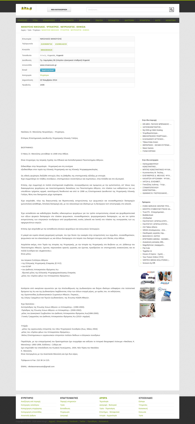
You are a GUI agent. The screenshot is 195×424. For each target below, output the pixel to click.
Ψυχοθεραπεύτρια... (151, 133)
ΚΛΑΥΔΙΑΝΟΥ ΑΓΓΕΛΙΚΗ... (154, 139)
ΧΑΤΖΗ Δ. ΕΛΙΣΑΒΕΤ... (152, 182)
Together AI (147, 251)
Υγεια (35, 20)
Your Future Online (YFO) (153, 257)
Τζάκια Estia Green (150, 142)
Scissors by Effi (149, 263)
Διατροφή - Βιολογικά (108, 405)
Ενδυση (99, 20)
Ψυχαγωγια (145, 20)
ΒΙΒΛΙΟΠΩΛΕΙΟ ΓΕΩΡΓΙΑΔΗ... (155, 136)
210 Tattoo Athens (150, 227)
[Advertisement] (78, 108)
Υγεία (30, 30)
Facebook (73, 421)
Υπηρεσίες (143, 405)
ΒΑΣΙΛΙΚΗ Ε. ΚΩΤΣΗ (151, 236)
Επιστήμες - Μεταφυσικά (109, 412)
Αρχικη (24, 30)
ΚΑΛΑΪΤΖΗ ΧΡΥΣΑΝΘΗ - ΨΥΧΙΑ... (157, 179)
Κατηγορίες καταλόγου (30, 405)
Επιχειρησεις (49, 20)
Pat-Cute (146, 248)
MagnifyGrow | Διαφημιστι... (154, 245)
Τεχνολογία (104, 401)
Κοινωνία (142, 412)
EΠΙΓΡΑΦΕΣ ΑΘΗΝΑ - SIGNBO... (156, 239)
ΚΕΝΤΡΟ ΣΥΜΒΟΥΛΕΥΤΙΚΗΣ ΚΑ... (157, 209)
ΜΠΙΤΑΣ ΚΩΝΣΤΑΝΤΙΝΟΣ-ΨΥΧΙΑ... (157, 170)
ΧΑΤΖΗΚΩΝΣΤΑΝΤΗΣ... (152, 127)
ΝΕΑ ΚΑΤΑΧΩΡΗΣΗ (59, 9)
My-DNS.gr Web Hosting (153, 130)
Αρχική (52, 421)
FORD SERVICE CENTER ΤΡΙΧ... (157, 206)
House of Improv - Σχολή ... (154, 254)
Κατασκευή (143, 408)
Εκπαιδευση (113, 20)
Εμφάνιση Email (48, 70)
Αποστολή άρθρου (28, 415)
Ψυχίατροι (37, 30)
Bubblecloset (148, 215)
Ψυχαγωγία (65, 412)
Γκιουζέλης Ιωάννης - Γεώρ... (154, 185)
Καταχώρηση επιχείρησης (31, 408)
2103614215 (61, 44)
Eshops (142, 401)
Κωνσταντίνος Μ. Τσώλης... (154, 173)
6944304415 (46, 50)
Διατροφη (129, 20)
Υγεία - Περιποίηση (107, 408)
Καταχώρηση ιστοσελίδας (31, 412)
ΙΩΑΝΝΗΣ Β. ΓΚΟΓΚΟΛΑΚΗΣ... (155, 193)
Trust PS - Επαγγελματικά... (154, 212)
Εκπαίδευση (65, 408)
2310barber (147, 218)
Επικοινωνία (62, 421)
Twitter (83, 421)
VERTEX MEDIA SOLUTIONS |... (156, 260)
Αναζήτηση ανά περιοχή (30, 401)
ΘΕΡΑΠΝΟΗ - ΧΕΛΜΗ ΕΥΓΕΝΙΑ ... (157, 145)
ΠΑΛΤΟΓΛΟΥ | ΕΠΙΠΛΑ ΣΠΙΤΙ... (155, 221)
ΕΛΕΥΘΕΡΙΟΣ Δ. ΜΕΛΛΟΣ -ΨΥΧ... (157, 176)
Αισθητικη (171, 20)
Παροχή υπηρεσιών (68, 401)
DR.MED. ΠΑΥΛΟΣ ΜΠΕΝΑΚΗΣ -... (157, 124)
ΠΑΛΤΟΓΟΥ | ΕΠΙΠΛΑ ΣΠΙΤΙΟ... (156, 224)
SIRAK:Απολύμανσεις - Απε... (155, 230)
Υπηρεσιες (22, 20)
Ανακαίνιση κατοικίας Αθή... (154, 242)
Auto (157, 20)
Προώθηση (92, 421)
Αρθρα (103, 397)
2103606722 (46, 44)
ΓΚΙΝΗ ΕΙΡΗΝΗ (149, 151)
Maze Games (148, 148)
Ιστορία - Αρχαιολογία (108, 415)
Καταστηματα (67, 20)
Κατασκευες (84, 20)
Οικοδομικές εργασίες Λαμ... (154, 233)
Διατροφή (64, 415)
